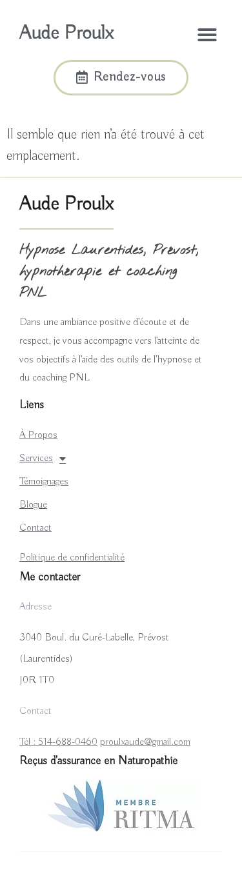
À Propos (38, 435)
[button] (207, 34)
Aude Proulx (66, 33)
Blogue (33, 505)
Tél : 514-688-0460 (58, 742)
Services (42, 458)
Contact (35, 528)
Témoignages (43, 481)
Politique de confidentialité (72, 557)
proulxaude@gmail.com (145, 742)
